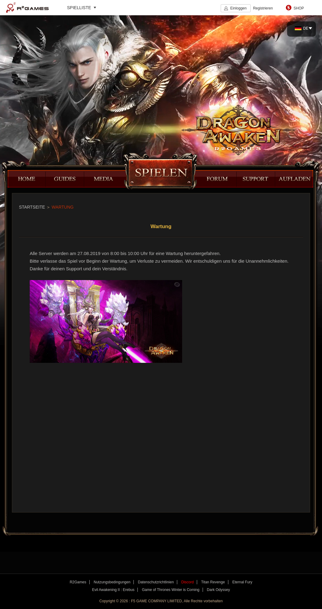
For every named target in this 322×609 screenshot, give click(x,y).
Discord (187, 582)
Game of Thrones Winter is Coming (171, 590)
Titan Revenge (213, 582)
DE (301, 28)
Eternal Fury (242, 582)
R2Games (27, 7)
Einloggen (238, 8)
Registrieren (263, 8)
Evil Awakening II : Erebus (113, 590)
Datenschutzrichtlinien (156, 582)
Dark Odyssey (218, 590)
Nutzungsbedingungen (112, 582)
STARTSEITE (32, 207)
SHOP (299, 8)
